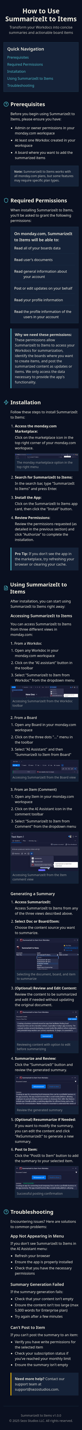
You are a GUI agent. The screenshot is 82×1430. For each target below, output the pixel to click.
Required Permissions (25, 64)
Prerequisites (18, 57)
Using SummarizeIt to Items (30, 78)
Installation (16, 71)
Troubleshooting (20, 85)
